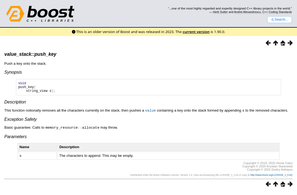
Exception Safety (20, 121)
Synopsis (13, 72)
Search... (279, 19)
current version (196, 31)
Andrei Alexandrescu (247, 12)
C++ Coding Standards (277, 12)
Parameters (15, 138)
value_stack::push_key (30, 54)
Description (15, 104)
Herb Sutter (220, 12)
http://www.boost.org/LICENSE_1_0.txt (271, 176)
